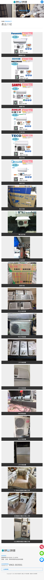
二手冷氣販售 (22, 388)
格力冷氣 (22, 209)
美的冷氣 (22, 183)
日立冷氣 (22, 81)
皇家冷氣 (22, 286)
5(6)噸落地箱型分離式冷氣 (22, 541)
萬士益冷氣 (22, 234)
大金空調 (22, 260)
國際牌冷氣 (22, 55)
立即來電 (5, 569)
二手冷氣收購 (22, 465)
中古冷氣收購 (22, 439)
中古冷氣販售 (22, 337)
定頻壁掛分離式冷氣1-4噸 (22, 516)
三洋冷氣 (22, 132)
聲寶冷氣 (22, 106)
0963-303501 (15, 564)
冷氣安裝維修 (22, 413)
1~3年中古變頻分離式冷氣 (22, 490)
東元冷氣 (22, 158)
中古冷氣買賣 (22, 311)
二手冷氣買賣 (22, 362)
